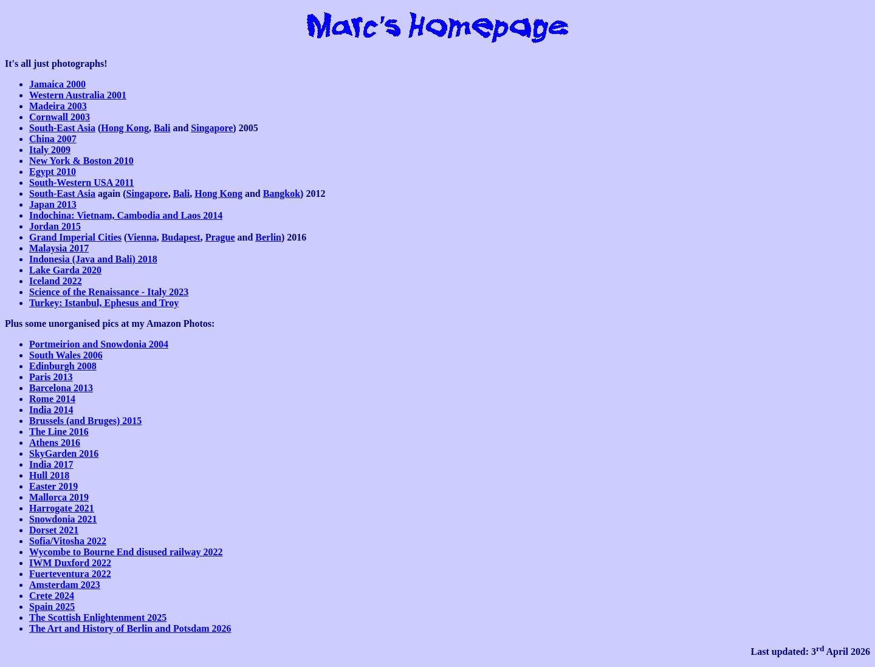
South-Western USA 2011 (81, 182)
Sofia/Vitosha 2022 (67, 541)
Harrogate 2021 (61, 508)
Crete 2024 (51, 595)
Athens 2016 (54, 442)
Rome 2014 (52, 399)
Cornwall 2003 (59, 117)
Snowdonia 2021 (63, 519)
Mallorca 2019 (59, 497)
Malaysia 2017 (59, 248)
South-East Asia (62, 128)
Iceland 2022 (55, 281)
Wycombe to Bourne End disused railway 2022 (126, 552)
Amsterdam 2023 (64, 585)
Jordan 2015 (55, 226)
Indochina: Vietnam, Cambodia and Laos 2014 (125, 215)
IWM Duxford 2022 (70, 563)
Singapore (212, 128)
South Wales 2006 (66, 355)
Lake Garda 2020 (65, 270)
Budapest (181, 237)
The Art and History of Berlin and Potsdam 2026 (130, 628)
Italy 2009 (49, 150)
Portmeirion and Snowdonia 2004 (98, 344)
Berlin (268, 237)
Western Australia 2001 (77, 95)
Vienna (141, 237)
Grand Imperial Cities (75, 237)
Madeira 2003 (58, 106)
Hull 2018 (49, 475)
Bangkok (281, 193)
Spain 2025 (52, 606)
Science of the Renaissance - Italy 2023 (108, 292)
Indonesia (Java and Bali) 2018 (93, 259)
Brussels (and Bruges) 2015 (85, 421)
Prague (220, 237)
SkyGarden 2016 (63, 453)
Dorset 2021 (53, 530)
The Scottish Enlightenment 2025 (97, 617)
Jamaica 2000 (57, 84)
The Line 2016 (59, 431)
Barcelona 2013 (61, 388)
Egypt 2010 (52, 171)
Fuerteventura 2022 (70, 574)
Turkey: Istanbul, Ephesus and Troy (104, 303)
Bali (162, 128)
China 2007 (53, 139)
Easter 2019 (53, 486)
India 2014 (51, 410)
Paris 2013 (51, 377)
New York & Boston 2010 (81, 161)
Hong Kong (125, 128)
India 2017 (51, 464)
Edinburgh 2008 (63, 366)
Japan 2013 (53, 204)
